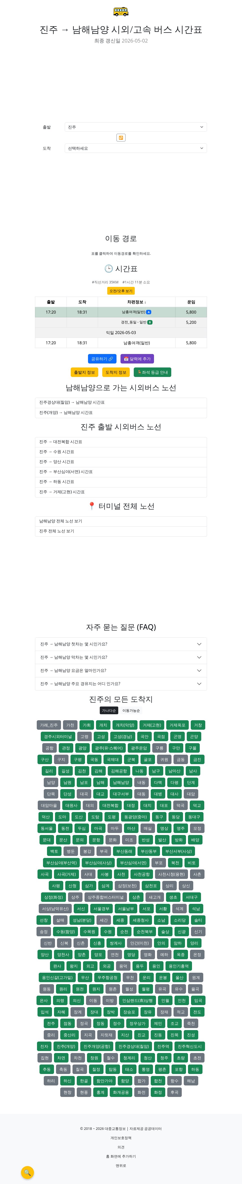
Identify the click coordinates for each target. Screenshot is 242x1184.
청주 (164, 1058)
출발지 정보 (84, 372)
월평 (146, 989)
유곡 (162, 989)
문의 (80, 839)
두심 (82, 828)
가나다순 (109, 710)
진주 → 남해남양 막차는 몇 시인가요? (73, 657)
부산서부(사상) (178, 851)
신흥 (97, 943)
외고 (90, 966)
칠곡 (80, 1069)
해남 (191, 1080)
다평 (174, 782)
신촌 (81, 943)
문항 (96, 839)
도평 (112, 817)
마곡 (98, 828)
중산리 (70, 1035)
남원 (68, 782)
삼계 (106, 885)
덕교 (197, 805)
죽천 (191, 1023)
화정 (158, 1092)
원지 (96, 989)
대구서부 (121, 794)
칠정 (96, 1069)
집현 (45, 1058)
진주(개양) (66, 1046)
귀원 (164, 759)
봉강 (87, 851)
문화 (113, 839)
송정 (44, 931)
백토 (54, 851)
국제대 (113, 759)
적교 (181, 1012)
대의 (90, 805)
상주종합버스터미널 (106, 897)
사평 (56, 885)
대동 (142, 794)
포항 (179, 1069)
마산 (131, 828)
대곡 (84, 794)
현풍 (84, 1092)
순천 (124, 931)
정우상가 (138, 1023)
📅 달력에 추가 (137, 358)
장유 (148, 1012)
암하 (178, 943)
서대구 (192, 897)
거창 (198, 725)
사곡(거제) (66, 874)
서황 (163, 908)
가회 (87, 725)
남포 (84, 782)
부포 (159, 862)
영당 (131, 954)
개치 (103, 725)
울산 (180, 977)
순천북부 (145, 931)
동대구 (194, 817)
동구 (159, 817)
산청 (72, 885)
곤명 (178, 736)
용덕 (123, 966)
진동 (158, 1035)
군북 (131, 759)
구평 (78, 759)
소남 (161, 920)
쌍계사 (116, 943)
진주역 (163, 1046)
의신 (77, 1000)
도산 (79, 817)
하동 (195, 1069)
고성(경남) (123, 736)
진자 (44, 1046)
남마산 (174, 771)
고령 (84, 736)
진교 (142, 1035)
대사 (174, 794)
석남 (196, 908)
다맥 (158, 782)
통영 (146, 1069)
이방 (110, 1000)
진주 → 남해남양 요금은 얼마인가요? (73, 670)
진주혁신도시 (190, 1046)
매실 (148, 828)
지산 (125, 1035)
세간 (104, 920)
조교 (174, 1023)
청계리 (129, 1058)
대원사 (72, 805)
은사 (44, 1000)
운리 (146, 977)
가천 (70, 725)
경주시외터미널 (58, 736)
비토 (192, 862)
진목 (174, 1035)
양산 (45, 954)
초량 (181, 1058)
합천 (158, 1080)
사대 (88, 874)
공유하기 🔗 (102, 358)
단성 (68, 794)
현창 (68, 1092)
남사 (193, 771)
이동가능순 (131, 710)
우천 (130, 977)
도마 (62, 817)
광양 (82, 748)
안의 (161, 943)
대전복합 (110, 805)
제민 (158, 1023)
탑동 (113, 1069)
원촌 (113, 989)
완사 (57, 966)
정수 (117, 1023)
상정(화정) (53, 897)
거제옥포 (178, 725)
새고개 (155, 897)
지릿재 (106, 1035)
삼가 (89, 885)
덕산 (46, 817)
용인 (156, 966)
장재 (164, 1012)
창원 (94, 1058)
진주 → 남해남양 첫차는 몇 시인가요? (73, 644)
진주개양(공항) (97, 1046)
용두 (140, 966)
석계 (180, 908)
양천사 (63, 954)
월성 (129, 989)
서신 (81, 908)
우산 (85, 977)
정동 (100, 1023)
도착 (47, 148)
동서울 (47, 828)
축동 (63, 1069)
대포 (164, 805)
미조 (129, 839)
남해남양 (121, 782)
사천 (121, 874)
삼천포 (151, 885)
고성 (101, 736)
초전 (197, 1058)
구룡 (160, 748)
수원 (108, 931)
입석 (45, 1012)
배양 (195, 839)
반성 (146, 839)
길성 (66, 771)
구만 (176, 748)
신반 (48, 943)
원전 (80, 989)
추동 (47, 1069)
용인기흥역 (179, 966)
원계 (196, 977)
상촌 (136, 897)
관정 (66, 748)
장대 (94, 1012)
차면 (61, 1058)
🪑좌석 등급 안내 (152, 372)
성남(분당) (82, 920)
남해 (100, 782)
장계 (78, 1012)
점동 (68, 1023)
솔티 (198, 920)
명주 (181, 828)
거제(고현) (152, 725)
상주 (75, 897)
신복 (64, 943)
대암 (191, 794)
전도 (197, 1012)
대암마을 (49, 805)
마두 (115, 828)
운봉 (163, 977)
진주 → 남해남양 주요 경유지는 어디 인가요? (80, 683)
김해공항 (119, 771)
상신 (186, 885)
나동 (140, 771)
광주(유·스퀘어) (108, 748)
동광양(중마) (135, 817)
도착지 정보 (116, 372)
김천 (82, 771)
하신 (68, 1080)
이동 (93, 1000)
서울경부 (102, 908)
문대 (47, 839)
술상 (165, 931)
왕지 (74, 966)
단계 (191, 782)
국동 (94, 759)
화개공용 (121, 1092)
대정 (131, 805)
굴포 (148, 759)
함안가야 (104, 1080)
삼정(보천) (127, 885)
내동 (142, 782)
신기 (198, 931)
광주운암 (139, 748)
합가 (142, 1080)
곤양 (194, 736)
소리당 (180, 920)
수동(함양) (65, 931)
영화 (148, 954)
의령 (60, 1000)
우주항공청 (108, 977)
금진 (197, 759)
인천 (182, 1000)
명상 (164, 828)
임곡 (198, 1000)
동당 (176, 817)
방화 (179, 839)
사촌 (197, 874)
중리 (51, 1035)
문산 (63, 839)
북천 (175, 862)
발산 (162, 839)
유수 (179, 989)
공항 (50, 748)
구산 (45, 759)
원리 (63, 989)
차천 (78, 1058)
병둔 (71, 851)
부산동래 (124, 851)
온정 (197, 954)
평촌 (162, 1069)
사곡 (45, 874)
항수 (174, 1080)
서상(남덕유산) (55, 908)
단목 (51, 794)
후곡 (174, 1092)
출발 (47, 127)
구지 (61, 759)
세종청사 (141, 920)
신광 (182, 931)
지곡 (88, 1035)
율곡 (195, 989)
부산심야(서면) (133, 862)
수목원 (89, 931)
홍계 (100, 1092)
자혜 (61, 1012)
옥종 (181, 954)
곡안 (144, 736)
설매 (60, 920)
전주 (51, 1023)
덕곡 (180, 805)
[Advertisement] (76, 83)
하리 (51, 1080)
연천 (115, 954)
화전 (142, 1092)
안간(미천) (139, 943)
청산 (148, 1058)
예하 (164, 954)
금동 (181, 759)
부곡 (104, 851)
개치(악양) (125, 725)
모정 (197, 828)
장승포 (129, 1012)
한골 (84, 1080)
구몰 (192, 748)
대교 (100, 794)
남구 (156, 771)
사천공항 (142, 874)
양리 (194, 943)
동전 (65, 828)
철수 (111, 1058)
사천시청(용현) (171, 874)
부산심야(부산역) (61, 862)
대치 (148, 805)
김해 (98, 771)
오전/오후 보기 (121, 290)
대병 (158, 794)
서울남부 (126, 908)
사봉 (105, 874)
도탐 (95, 817)
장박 (111, 1012)
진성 (191, 1035)
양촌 (82, 954)
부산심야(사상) (98, 862)
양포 (98, 954)
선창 (44, 920)
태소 (129, 1069)
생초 (173, 897)
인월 (165, 1000)
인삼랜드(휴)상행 (137, 1000)
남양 (51, 782)
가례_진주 (49, 725)
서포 (146, 908)
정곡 (84, 1023)
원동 (47, 989)
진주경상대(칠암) (133, 1046)
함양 (125, 1080)
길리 (49, 771)
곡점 (161, 736)
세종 (120, 920)
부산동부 (149, 851)
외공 (107, 966)
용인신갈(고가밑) (57, 977)
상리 (170, 885)
